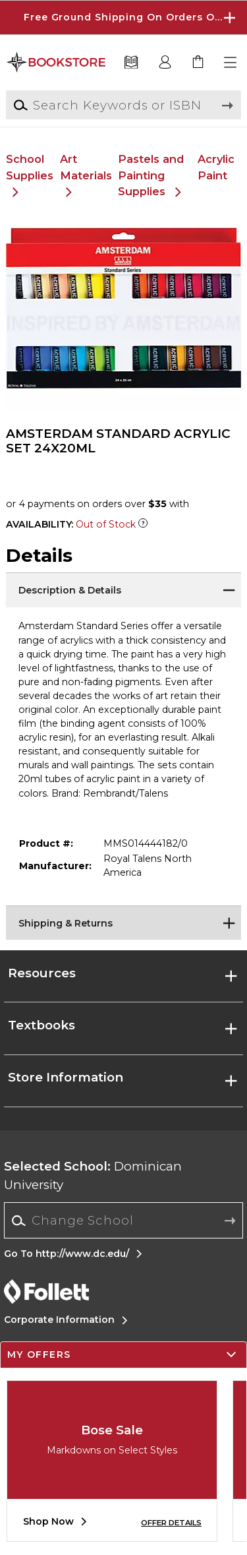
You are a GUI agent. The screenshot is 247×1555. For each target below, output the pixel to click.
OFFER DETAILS (171, 1522)
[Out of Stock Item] (143, 524)
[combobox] (123, 1220)
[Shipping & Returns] (123, 922)
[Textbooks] (131, 63)
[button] (231, 63)
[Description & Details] (123, 589)
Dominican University (93, 1175)
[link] (198, 63)
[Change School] (123, 1220)
